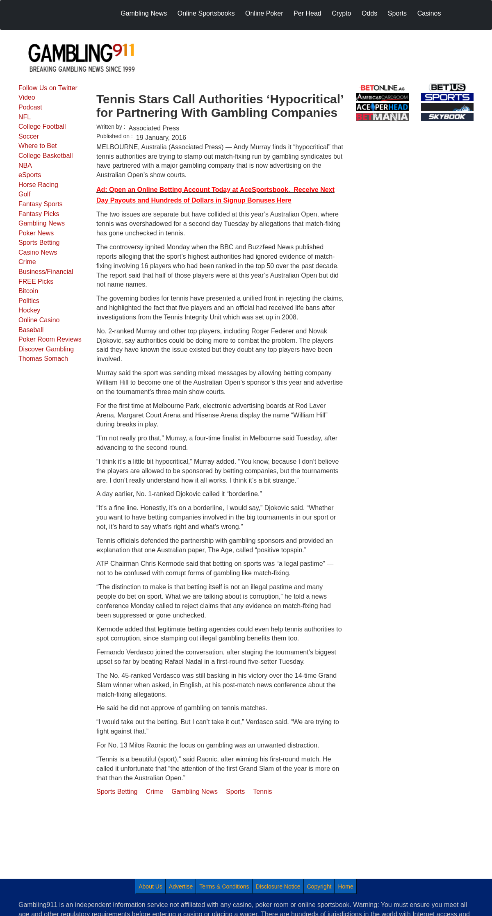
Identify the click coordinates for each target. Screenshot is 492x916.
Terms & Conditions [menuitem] (224, 886)
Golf (24, 194)
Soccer (28, 136)
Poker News (36, 233)
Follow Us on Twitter (47, 87)
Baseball (30, 329)
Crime (27, 261)
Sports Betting (39, 242)
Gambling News (41, 223)
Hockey (29, 310)
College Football (42, 126)
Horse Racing (38, 184)
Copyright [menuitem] (319, 886)
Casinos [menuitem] (429, 13)
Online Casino (39, 320)
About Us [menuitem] (150, 886)
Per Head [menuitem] (307, 13)
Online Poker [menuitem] (264, 13)
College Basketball (45, 155)
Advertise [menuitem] (181, 886)
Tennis (262, 791)
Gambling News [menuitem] (144, 13)
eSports (29, 174)
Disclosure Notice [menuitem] (278, 886)
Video (26, 97)
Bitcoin (28, 290)
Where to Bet (37, 145)
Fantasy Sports (40, 204)
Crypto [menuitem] (341, 13)
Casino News (37, 252)
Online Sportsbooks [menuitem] (206, 13)
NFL (24, 117)
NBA (25, 165)
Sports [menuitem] (397, 13)
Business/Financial (45, 271)
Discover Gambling (46, 349)
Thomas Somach (43, 358)
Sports (235, 791)
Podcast (30, 107)
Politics (28, 300)
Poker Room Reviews (50, 339)
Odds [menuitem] (369, 13)
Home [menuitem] (345, 886)
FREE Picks (35, 281)
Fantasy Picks (38, 213)
